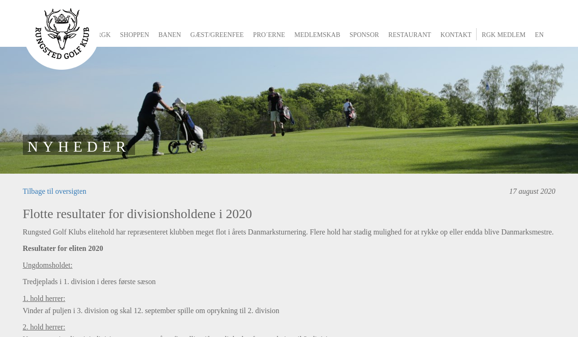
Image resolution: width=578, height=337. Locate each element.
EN (539, 34)
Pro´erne (269, 34)
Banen (169, 34)
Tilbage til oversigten (54, 191)
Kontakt (456, 34)
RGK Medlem (504, 34)
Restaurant (409, 34)
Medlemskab (317, 34)
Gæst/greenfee (216, 34)
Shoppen (134, 34)
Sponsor (364, 34)
